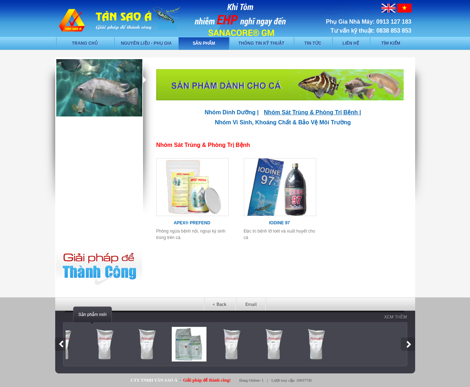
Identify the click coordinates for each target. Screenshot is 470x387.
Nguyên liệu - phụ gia (146, 43)
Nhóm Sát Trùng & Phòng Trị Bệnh (311, 112)
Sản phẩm (204, 43)
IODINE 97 (279, 222)
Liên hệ (350, 43)
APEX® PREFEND (192, 222)
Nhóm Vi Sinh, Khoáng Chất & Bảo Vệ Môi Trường (283, 122)
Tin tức (313, 43)
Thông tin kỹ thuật (261, 43)
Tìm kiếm (390, 43)
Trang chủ (85, 43)
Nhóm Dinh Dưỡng (230, 112)
